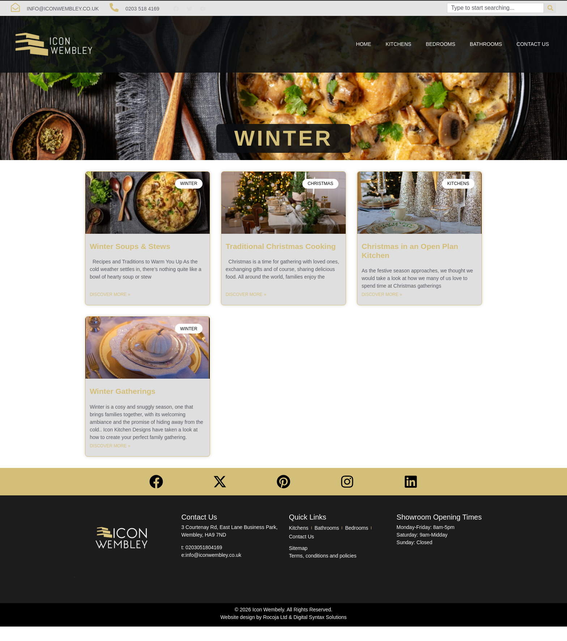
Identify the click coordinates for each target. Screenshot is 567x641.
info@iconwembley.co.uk (213, 555)
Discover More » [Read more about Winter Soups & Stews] (110, 294)
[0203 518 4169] (114, 7)
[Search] (550, 8)
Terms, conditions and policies (323, 556)
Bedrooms (440, 44)
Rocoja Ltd (275, 617)
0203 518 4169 (142, 9)
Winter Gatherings (122, 391)
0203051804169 (204, 547)
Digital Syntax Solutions (320, 617)
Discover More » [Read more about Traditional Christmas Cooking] (246, 294)
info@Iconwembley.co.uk (63, 9)
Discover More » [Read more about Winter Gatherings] (110, 445)
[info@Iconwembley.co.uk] (15, 7)
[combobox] (495, 8)
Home (363, 44)
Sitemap (298, 548)
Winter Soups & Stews (130, 246)
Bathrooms (486, 44)
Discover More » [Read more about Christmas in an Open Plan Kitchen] (382, 294)
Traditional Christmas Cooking (281, 246)
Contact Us (532, 44)
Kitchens (399, 44)
